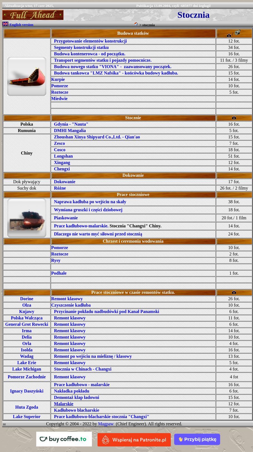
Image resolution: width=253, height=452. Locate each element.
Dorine (26, 298)
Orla (26, 343)
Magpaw (106, 423)
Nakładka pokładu (71, 391)
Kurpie (58, 79)
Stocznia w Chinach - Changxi (82, 369)
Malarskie (63, 403)
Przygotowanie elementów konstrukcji (90, 41)
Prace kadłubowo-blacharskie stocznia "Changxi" (101, 416)
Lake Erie (26, 362)
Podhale (59, 273)
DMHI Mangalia (70, 130)
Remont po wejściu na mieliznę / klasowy (93, 356)
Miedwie (59, 98)
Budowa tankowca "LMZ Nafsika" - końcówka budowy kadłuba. (116, 73)
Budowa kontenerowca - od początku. (89, 53)
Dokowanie (64, 181)
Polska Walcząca (27, 318)
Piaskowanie (66, 217)
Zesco (59, 143)
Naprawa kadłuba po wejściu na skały (90, 201)
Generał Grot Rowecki (26, 324)
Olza (26, 305)
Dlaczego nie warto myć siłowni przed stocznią (98, 234)
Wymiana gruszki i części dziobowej (88, 209)
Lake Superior (26, 416)
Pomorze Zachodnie (27, 376)
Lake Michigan (26, 369)
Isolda (27, 349)
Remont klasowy (67, 298)
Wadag (26, 356)
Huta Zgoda (26, 407)
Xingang (62, 162)
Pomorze (59, 85)
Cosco (59, 149)
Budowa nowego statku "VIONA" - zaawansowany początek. (112, 66)
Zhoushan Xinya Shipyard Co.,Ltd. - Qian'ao (97, 137)
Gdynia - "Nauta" (71, 124)
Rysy (55, 260)
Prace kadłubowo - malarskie (82, 384)
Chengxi (62, 169)
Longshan (63, 156)
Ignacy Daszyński (26, 391)
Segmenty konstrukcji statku (81, 47)
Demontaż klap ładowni (76, 397)
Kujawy (26, 311)
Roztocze (59, 92)
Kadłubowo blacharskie (76, 410)
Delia (27, 337)
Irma (27, 330)
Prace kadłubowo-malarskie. (81, 225)
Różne (60, 188)
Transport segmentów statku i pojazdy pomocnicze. (103, 60)
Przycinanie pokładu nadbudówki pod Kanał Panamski (106, 311)
